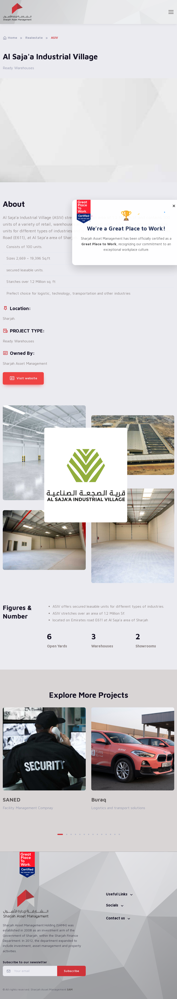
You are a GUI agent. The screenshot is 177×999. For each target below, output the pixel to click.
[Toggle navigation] (170, 12)
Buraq (98, 799)
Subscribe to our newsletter (25, 962)
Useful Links (116, 894)
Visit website (23, 378)
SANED (11, 799)
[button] (60, 834)
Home (10, 38)
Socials (112, 905)
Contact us (115, 918)
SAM (70, 989)
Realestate (34, 37)
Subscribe (71, 971)
